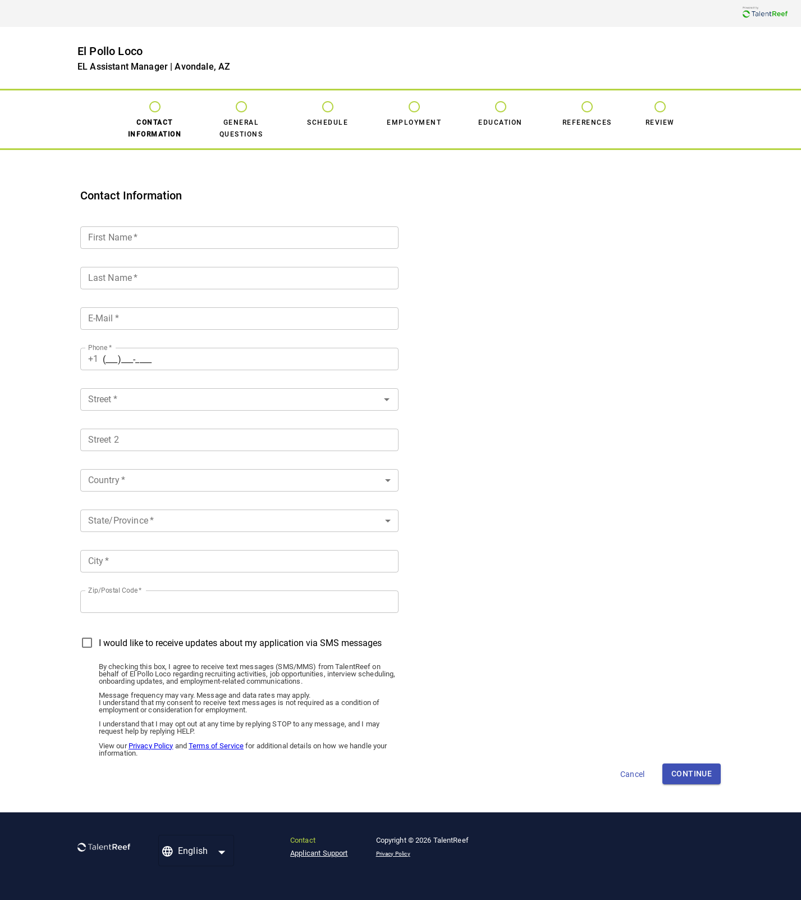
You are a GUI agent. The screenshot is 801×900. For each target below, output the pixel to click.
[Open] (387, 399)
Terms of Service (216, 746)
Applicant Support (319, 853)
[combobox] (239, 397)
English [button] (193, 851)
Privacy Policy (151, 746)
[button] (239, 480)
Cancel (632, 774)
